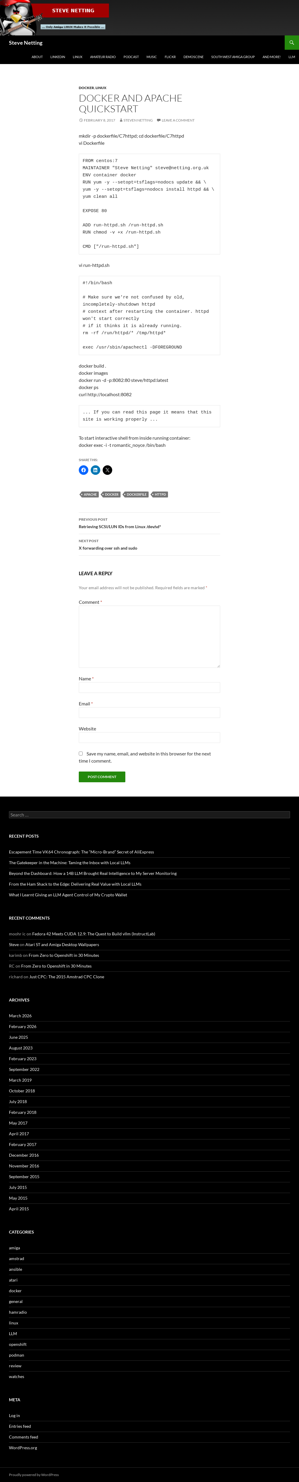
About (37, 57)
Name (86, 678)
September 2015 (24, 1176)
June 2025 (18, 1037)
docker (86, 87)
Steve (14, 944)
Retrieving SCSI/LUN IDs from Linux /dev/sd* (149, 522)
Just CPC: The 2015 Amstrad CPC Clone (66, 976)
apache (90, 494)
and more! (272, 57)
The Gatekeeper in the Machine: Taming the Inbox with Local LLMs (69, 862)
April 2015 (19, 1208)
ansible (15, 1269)
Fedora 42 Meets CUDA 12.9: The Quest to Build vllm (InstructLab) (93, 933)
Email (86, 703)
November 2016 (24, 1165)
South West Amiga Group (233, 57)
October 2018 (22, 1090)
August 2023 (21, 1047)
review (15, 1365)
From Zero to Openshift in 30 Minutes (64, 955)
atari (13, 1279)
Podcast (131, 57)
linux (101, 87)
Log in (14, 1415)
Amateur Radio (103, 57)
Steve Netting (25, 42)
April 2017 (19, 1133)
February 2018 (22, 1112)
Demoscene (194, 57)
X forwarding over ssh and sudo (149, 543)
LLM (292, 57)
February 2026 (22, 1026)
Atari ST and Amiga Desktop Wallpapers (62, 944)
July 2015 (18, 1187)
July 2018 (18, 1101)
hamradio (18, 1312)
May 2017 (18, 1122)
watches (16, 1376)
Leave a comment (178, 120)
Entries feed (20, 1426)
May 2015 (18, 1197)
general (16, 1301)
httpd (160, 494)
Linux (77, 57)
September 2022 (24, 1069)
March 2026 (20, 1015)
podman (16, 1354)
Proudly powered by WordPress (34, 1474)
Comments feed (23, 1436)
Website (87, 728)
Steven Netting (138, 120)
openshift (18, 1344)
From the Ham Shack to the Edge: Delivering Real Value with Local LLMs (75, 884)
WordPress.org (23, 1447)
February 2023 (22, 1058)
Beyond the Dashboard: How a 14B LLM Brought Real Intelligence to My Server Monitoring (93, 873)
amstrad (16, 1258)
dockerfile (137, 494)
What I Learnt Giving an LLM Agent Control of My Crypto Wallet (68, 894)
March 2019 (20, 1080)
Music (152, 57)
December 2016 (24, 1155)
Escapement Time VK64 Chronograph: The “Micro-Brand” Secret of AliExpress (81, 851)
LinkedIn (57, 57)
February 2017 (22, 1144)
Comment (90, 602)
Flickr (170, 57)
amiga (14, 1247)
